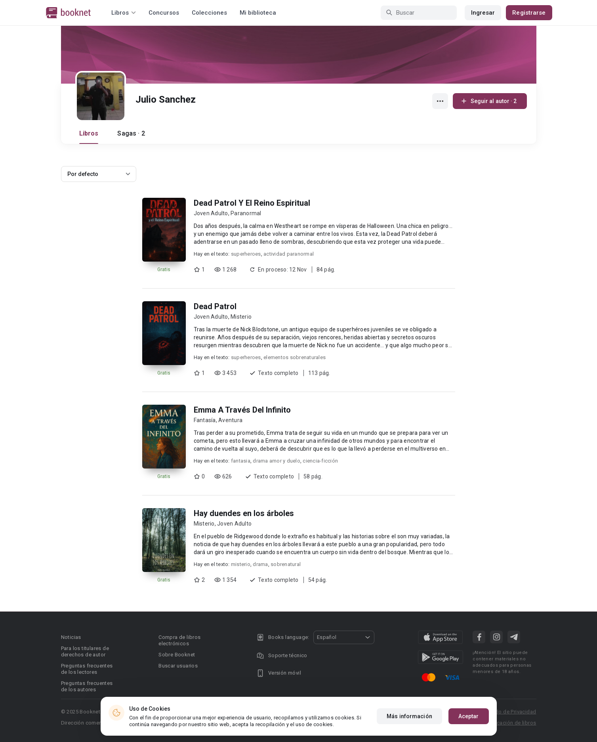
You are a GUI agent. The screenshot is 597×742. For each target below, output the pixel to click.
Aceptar (468, 716)
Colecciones (209, 12)
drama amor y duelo (276, 461)
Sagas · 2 (131, 133)
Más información (409, 716)
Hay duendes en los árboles (244, 513)
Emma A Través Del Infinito (242, 410)
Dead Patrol (215, 306)
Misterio (241, 317)
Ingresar (483, 12)
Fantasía (205, 420)
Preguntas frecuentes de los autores (87, 686)
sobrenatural (286, 564)
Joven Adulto (211, 213)
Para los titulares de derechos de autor (85, 651)
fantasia (240, 461)
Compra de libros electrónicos (179, 640)
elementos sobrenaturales (294, 357)
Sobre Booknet (176, 655)
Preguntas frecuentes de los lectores (87, 669)
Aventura (230, 420)
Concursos (164, 12)
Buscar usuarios (178, 666)
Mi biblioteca (258, 12)
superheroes (246, 254)
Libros (89, 133)
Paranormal (246, 213)
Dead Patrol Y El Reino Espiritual (252, 203)
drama (260, 564)
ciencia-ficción (320, 461)
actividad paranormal (288, 254)
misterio (240, 564)
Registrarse (529, 12)
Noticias (71, 637)
